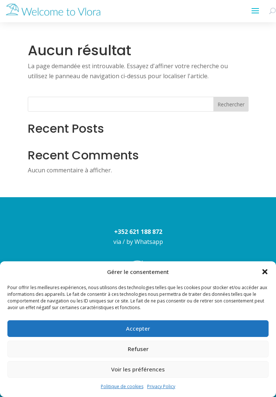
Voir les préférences (138, 369)
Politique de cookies (122, 386)
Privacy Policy (161, 386)
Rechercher (231, 104)
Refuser (138, 349)
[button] (265, 271)
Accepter (138, 328)
